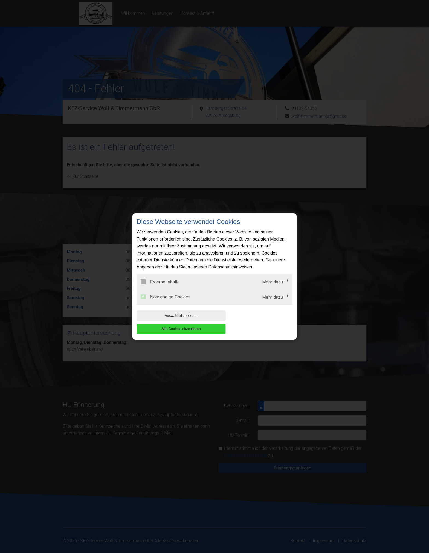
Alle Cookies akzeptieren (257, 322)
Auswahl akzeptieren (171, 322)
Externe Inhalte (160, 288)
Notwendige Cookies (165, 303)
